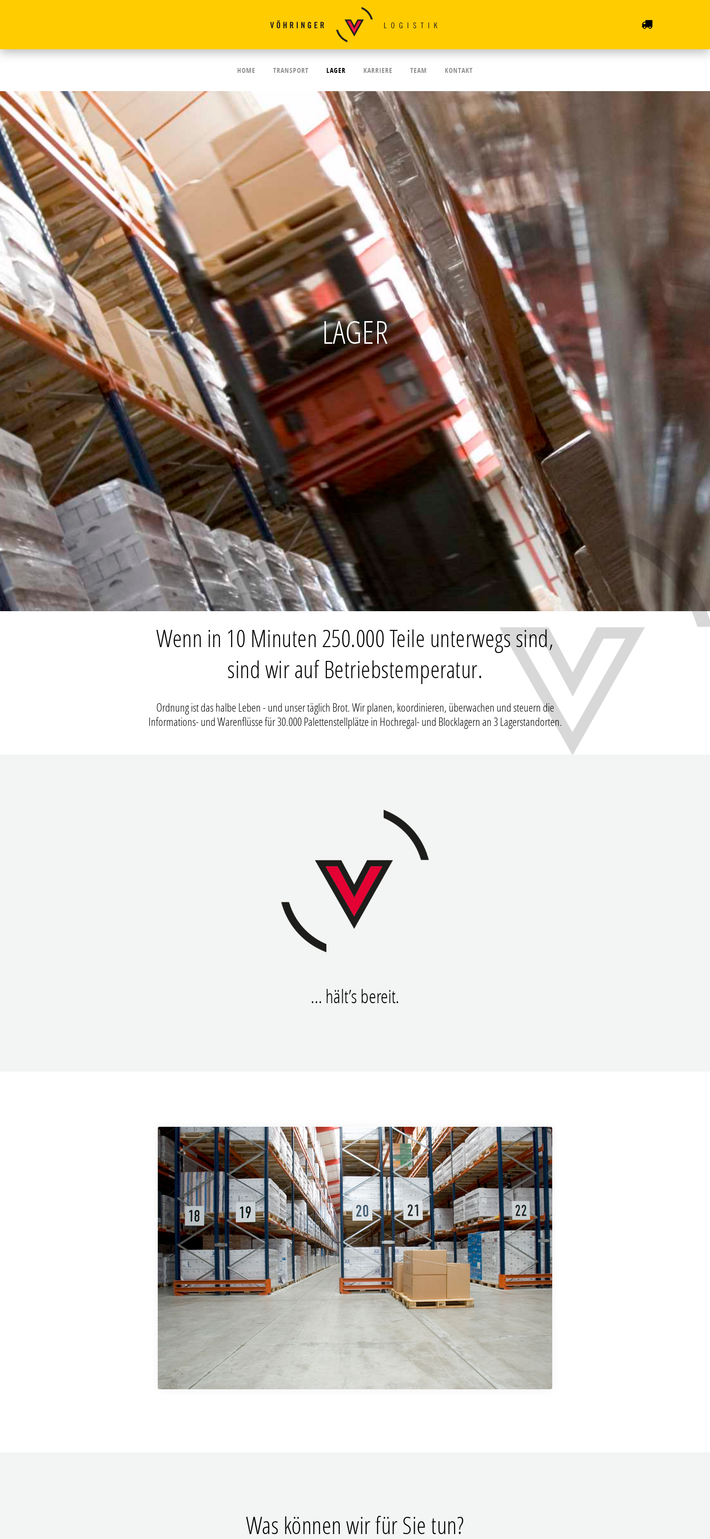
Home (254, 70)
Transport (295, 70)
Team (414, 70)
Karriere (376, 70)
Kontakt (451, 70)
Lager (337, 70)
